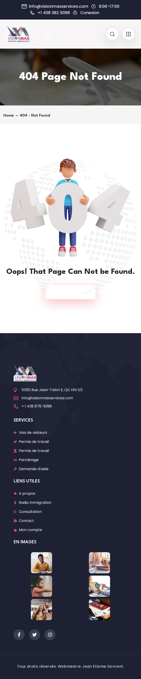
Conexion (89, 12)
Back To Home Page (68, 292)
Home (9, 115)
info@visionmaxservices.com (58, 6)
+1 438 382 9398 (54, 12)
